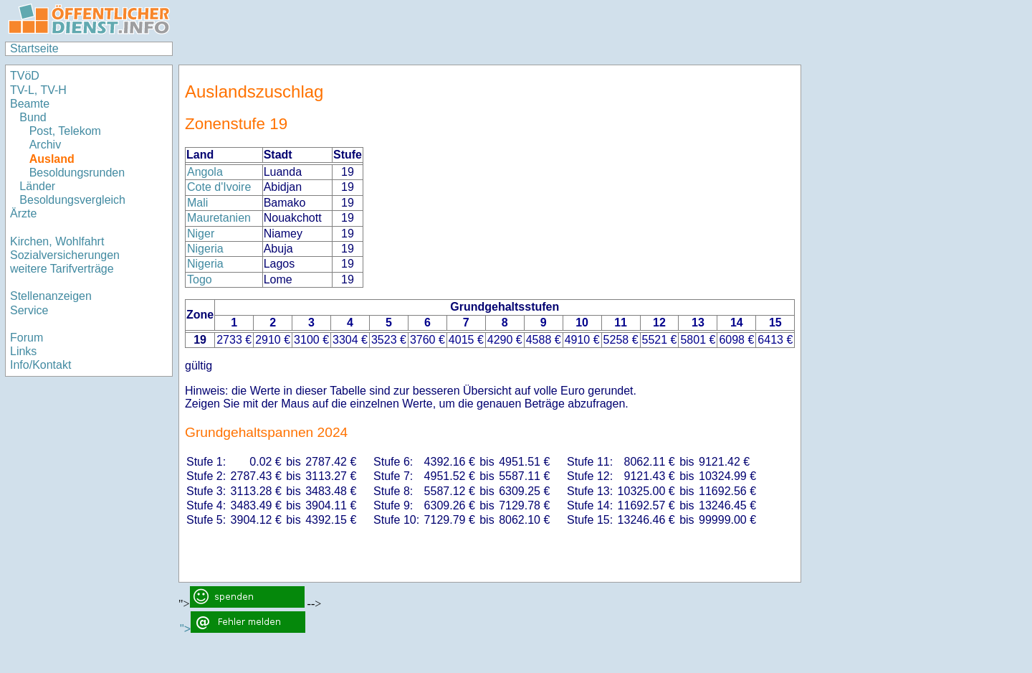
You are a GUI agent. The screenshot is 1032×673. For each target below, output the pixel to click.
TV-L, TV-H (38, 90)
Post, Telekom (65, 131)
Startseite (34, 48)
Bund (32, 117)
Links (23, 351)
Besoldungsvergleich (72, 200)
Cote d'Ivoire (219, 187)
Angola (205, 172)
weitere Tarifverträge (62, 269)
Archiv (45, 144)
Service (29, 310)
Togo (199, 279)
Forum (26, 337)
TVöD (24, 76)
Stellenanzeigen (51, 296)
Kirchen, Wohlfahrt (57, 241)
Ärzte (23, 213)
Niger (200, 233)
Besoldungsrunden (77, 172)
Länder (37, 186)
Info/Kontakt (40, 365)
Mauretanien (219, 218)
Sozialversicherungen (65, 255)
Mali (197, 203)
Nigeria (205, 249)
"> (242, 628)
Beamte (29, 104)
